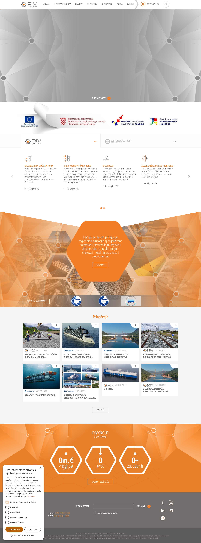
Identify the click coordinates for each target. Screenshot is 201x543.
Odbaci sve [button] (33, 529)
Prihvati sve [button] (14, 529)
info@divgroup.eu (61, 515)
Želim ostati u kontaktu (107, 513)
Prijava (141, 506)
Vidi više (101, 409)
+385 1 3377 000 (62, 513)
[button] (23, 536)
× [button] (41, 468)
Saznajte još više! (100, 481)
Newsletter (83, 506)
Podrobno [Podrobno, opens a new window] (31, 496)
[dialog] (23, 502)
